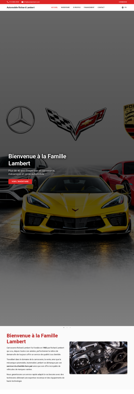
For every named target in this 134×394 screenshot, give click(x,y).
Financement (89, 7)
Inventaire (65, 7)
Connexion (122, 2)
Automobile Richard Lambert (21, 7)
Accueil (54, 7)
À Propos (76, 7)
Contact (101, 7)
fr (124, 7)
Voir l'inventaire (20, 181)
